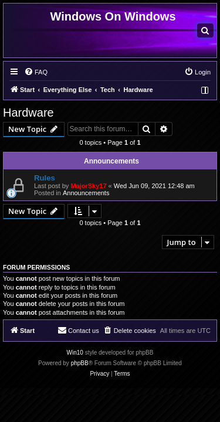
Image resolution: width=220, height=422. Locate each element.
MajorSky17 (88, 185)
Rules (44, 177)
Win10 (75, 352)
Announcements (86, 192)
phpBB (80, 363)
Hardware (28, 112)
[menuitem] (205, 30)
